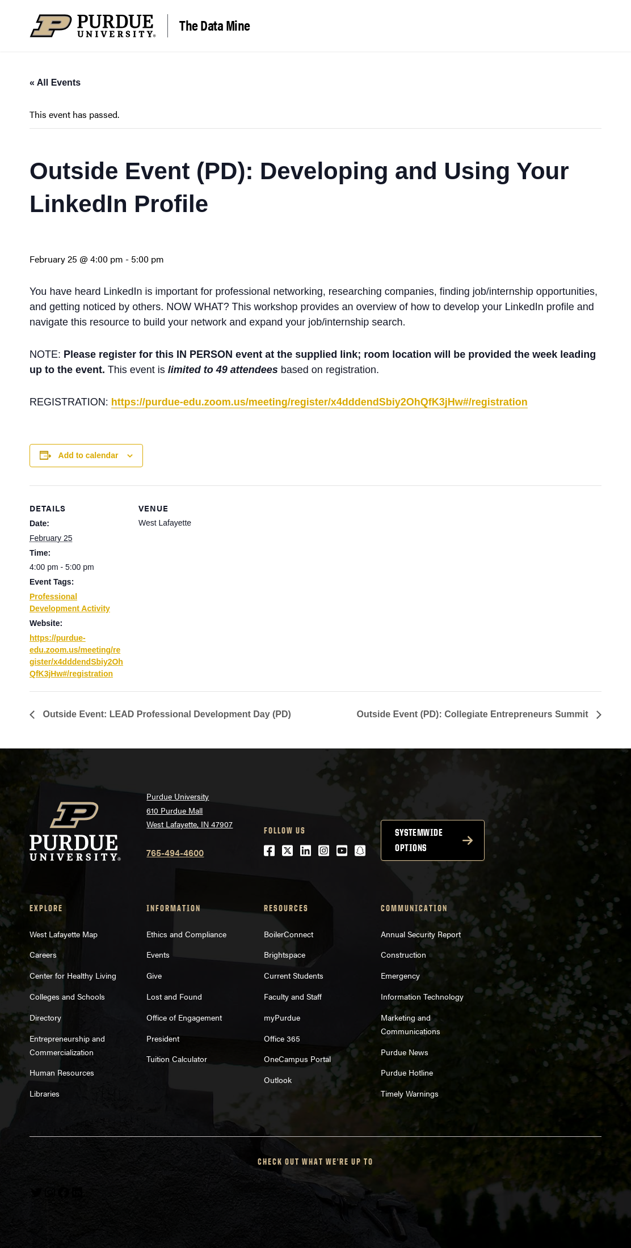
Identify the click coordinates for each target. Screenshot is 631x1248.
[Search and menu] (587, 26)
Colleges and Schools (67, 996)
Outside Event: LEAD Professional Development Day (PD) (165, 714)
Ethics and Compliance (186, 934)
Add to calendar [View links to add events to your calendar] (88, 455)
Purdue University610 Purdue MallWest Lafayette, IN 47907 (189, 810)
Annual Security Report (421, 934)
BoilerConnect (288, 934)
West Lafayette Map (64, 934)
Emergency (400, 975)
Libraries (45, 1093)
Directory (45, 1017)
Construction (403, 954)
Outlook (278, 1079)
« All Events (55, 82)
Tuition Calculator (176, 1058)
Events (158, 954)
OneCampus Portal (297, 1058)
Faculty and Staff (293, 996)
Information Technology (422, 996)
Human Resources (62, 1072)
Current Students (293, 975)
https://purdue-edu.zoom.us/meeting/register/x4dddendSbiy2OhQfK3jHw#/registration (319, 402)
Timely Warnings (410, 1093)
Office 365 (282, 1038)
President (162, 1038)
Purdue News (404, 1051)
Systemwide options (419, 840)
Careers (43, 954)
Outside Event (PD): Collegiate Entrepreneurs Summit (473, 714)
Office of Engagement (184, 1017)
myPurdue (282, 1017)
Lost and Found (174, 996)
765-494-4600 (175, 852)
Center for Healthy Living (73, 975)
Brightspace (284, 954)
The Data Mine (214, 25)
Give (154, 975)
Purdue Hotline (407, 1072)
